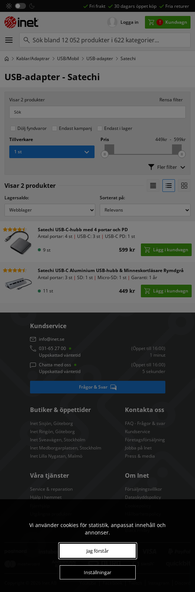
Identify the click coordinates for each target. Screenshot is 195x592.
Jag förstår (97, 550)
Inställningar (97, 572)
